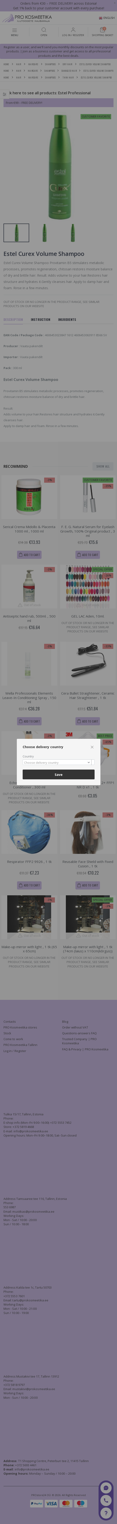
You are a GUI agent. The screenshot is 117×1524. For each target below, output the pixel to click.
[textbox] (57, 762)
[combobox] (59, 762)
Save (59, 774)
